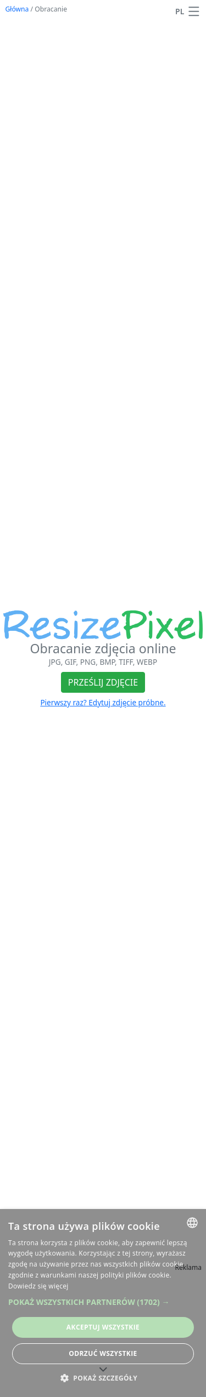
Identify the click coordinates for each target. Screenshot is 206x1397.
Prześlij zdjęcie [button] (103, 682)
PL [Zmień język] (179, 11)
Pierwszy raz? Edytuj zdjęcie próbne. (102, 702)
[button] (194, 11)
